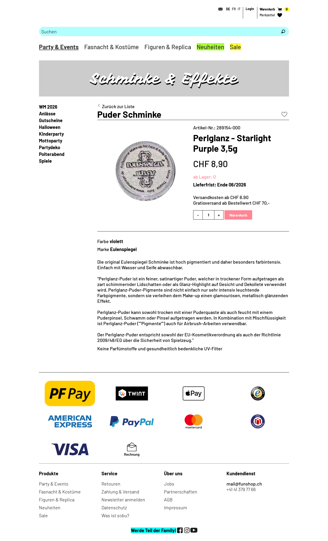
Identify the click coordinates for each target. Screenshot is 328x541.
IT (239, 9)
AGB (168, 499)
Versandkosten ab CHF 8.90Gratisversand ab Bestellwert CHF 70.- (231, 200)
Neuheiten (210, 46)
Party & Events (59, 46)
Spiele (45, 161)
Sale (235, 46)
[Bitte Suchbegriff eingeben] (158, 31)
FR (234, 9)
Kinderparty (51, 134)
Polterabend (51, 154)
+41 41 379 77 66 (241, 489)
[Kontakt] (219, 9)
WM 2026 (48, 107)
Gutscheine (51, 120)
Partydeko (49, 147)
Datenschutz (114, 507)
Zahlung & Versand (120, 491)
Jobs (169, 483)
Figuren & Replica (167, 46)
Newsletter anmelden (123, 499)
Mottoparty (50, 140)
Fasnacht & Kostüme (111, 46)
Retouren (110, 483)
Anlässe (47, 113)
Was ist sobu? (115, 515)
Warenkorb (238, 215)
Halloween (49, 127)
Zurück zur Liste (118, 106)
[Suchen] (283, 31)
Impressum (175, 507)
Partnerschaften (180, 491)
